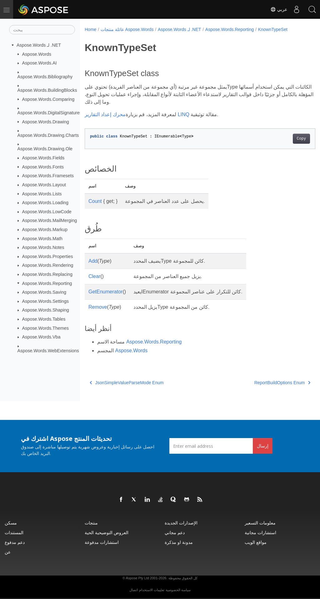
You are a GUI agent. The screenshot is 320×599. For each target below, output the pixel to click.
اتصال (133, 590)
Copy (285, 139)
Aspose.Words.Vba (41, 336)
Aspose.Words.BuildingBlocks (47, 90)
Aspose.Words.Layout (44, 184)
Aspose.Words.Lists (42, 193)
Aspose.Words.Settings (45, 301)
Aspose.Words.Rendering (47, 265)
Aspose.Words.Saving (44, 292)
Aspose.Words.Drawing (45, 121)
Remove (97, 307)
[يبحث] (42, 29)
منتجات (91, 523)
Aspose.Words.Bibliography (45, 76)
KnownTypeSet (273, 29)
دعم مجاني (175, 532)
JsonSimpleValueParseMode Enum (127, 382)
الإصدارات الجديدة (181, 523)
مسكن (11, 523)
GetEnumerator (105, 291)
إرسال (262, 446)
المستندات (14, 532)
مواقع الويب (256, 542)
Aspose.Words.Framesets (48, 175)
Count (95, 201)
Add (92, 261)
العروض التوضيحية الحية (106, 532)
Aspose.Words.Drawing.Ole (45, 148)
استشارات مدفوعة (102, 542)
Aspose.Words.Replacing (47, 274)
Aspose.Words (36, 53)
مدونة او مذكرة (179, 542)
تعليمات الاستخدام (151, 590)
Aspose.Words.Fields (43, 157)
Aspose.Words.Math (42, 238)
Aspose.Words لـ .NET (39, 45)
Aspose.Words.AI (39, 62)
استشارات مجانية (260, 532)
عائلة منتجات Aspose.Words (127, 29)
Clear (94, 276)
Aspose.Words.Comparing (48, 98)
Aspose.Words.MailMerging (49, 220)
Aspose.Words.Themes (45, 327)
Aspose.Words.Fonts (43, 166)
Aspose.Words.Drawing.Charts (48, 135)
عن (8, 552)
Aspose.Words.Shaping (45, 309)
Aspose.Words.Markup (45, 229)
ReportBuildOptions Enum (266, 382)
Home (90, 29)
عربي (278, 9)
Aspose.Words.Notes (43, 247)
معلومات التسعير (260, 523)
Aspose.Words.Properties (47, 256)
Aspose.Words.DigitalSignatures (50, 112)
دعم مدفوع (15, 542)
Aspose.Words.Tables (44, 319)
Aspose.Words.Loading (45, 202)
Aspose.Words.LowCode (47, 211)
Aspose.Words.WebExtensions (48, 350)
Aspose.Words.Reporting (47, 283)
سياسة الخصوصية (178, 590)
